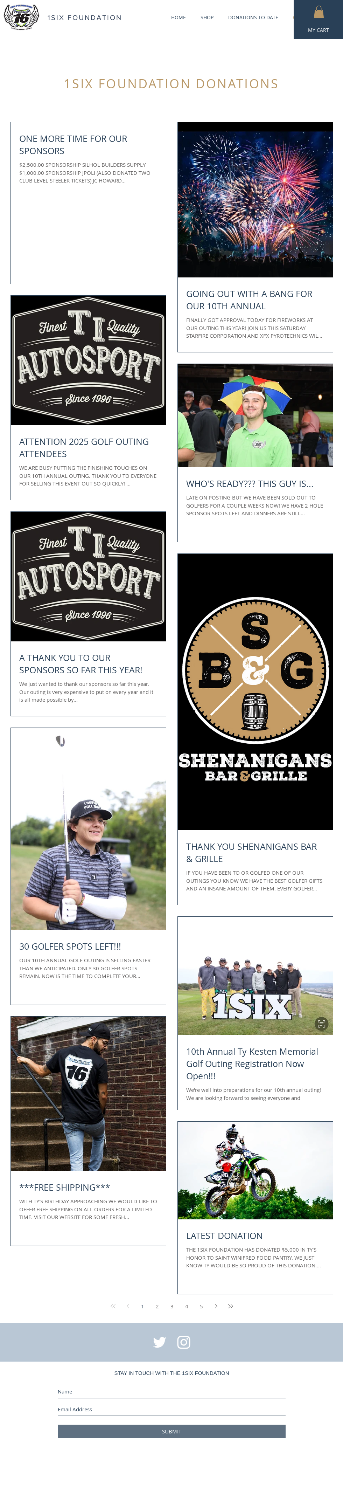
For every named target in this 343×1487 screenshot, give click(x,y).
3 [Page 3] (172, 1306)
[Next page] (216, 1306)
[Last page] (230, 1306)
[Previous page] (127, 1306)
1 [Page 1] (142, 1306)
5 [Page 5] (201, 1306)
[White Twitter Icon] (159, 1342)
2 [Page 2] (157, 1306)
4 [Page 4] (186, 1306)
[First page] (113, 1306)
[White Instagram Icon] (183, 1342)
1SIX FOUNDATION (85, 17)
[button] (319, 12)
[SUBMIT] (172, 1431)
